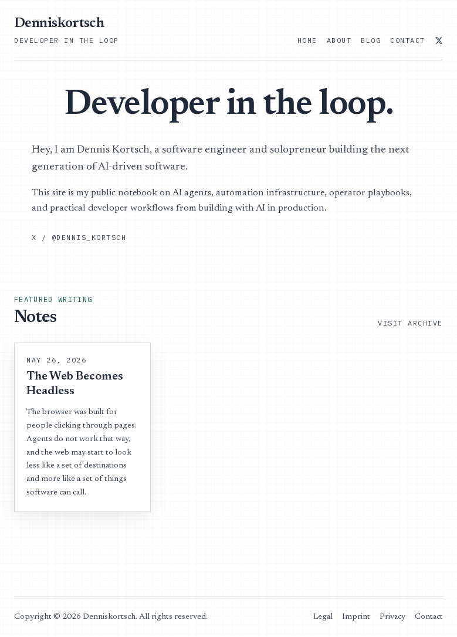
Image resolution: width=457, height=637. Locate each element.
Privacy (392, 617)
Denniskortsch (59, 23)
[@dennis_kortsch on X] (439, 40)
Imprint (356, 617)
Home (307, 40)
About (339, 40)
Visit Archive (410, 322)
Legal (323, 617)
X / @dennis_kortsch (79, 237)
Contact (407, 40)
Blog (371, 40)
